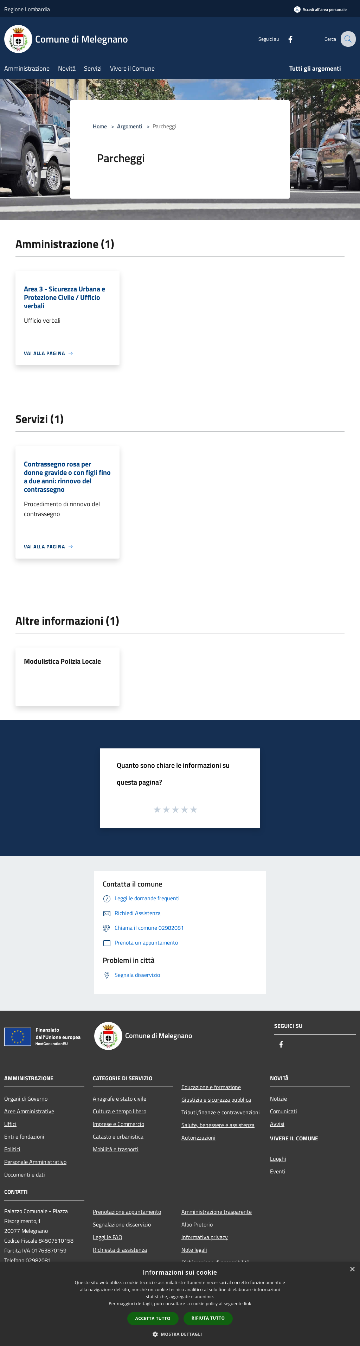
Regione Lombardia (27, 9)
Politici (12, 1149)
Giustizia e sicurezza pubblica (216, 1099)
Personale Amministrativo (35, 1162)
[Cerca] (347, 39)
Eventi (277, 1171)
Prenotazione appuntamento (127, 1211)
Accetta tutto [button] (153, 1318)
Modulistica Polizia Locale (62, 661)
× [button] (352, 1269)
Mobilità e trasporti (116, 1149)
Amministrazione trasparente (216, 1211)
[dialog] (180, 1304)
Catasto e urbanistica (118, 1136)
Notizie (278, 1098)
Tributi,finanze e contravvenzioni (220, 1112)
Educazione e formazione (211, 1087)
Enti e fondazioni (24, 1136)
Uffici (10, 1124)
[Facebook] (285, 39)
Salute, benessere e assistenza (218, 1125)
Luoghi (278, 1158)
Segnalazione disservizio (122, 1224)
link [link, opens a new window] (247, 1304)
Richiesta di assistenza (120, 1249)
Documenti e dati (24, 1174)
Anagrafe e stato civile (119, 1098)
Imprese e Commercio (118, 1124)
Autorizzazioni (198, 1137)
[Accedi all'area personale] (320, 9)
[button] (180, 1334)
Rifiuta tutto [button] (208, 1318)
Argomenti (129, 126)
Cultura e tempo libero (119, 1111)
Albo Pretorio (197, 1224)
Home (100, 126)
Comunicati (283, 1111)
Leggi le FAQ (107, 1237)
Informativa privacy (204, 1237)
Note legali (194, 1249)
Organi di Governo (25, 1098)
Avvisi (277, 1124)
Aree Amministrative (29, 1111)
